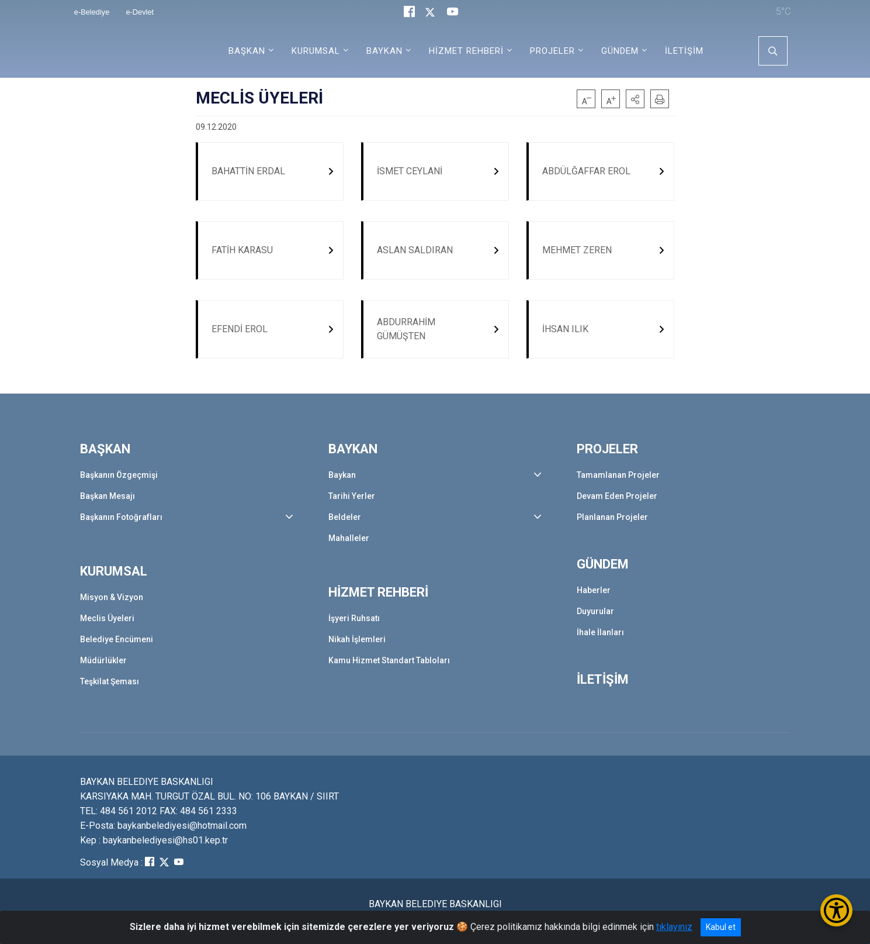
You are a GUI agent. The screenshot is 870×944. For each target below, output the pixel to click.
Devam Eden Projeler (617, 496)
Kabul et (721, 927)
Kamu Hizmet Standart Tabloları (389, 661)
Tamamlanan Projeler (618, 475)
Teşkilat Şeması (109, 682)
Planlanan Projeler (612, 517)
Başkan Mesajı (107, 496)
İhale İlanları (600, 633)
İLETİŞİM (684, 51)
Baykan (342, 475)
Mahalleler (348, 538)
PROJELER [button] (552, 51)
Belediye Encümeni (116, 640)
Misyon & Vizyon (111, 597)
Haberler (594, 590)
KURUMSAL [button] (316, 51)
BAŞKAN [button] (246, 51)
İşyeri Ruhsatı (354, 618)
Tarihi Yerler (351, 496)
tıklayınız (674, 926)
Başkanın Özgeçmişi (119, 475)
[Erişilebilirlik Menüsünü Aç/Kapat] (836, 910)
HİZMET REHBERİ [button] (466, 51)
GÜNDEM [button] (620, 51)
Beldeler (344, 517)
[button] (635, 98)
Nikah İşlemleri (357, 640)
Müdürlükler (103, 661)
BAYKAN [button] (384, 51)
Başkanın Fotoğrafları (121, 517)
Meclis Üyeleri (107, 618)
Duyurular (595, 611)
